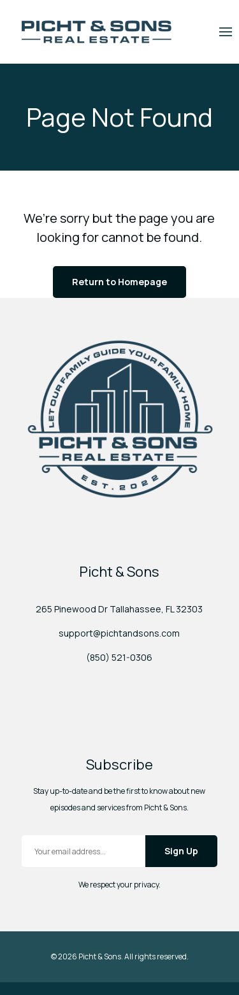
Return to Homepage (119, 282)
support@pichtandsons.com (119, 633)
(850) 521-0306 (119, 657)
